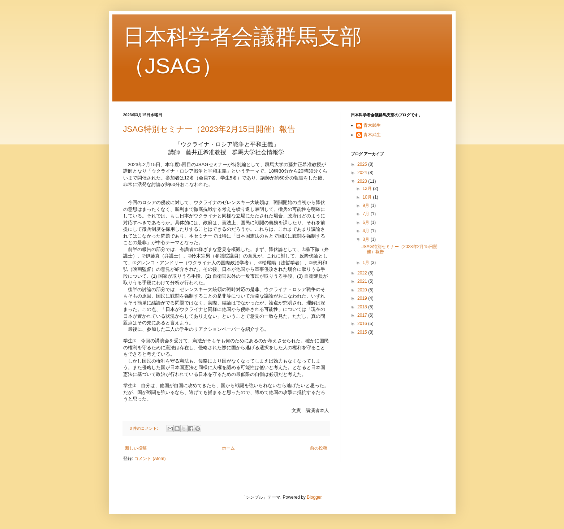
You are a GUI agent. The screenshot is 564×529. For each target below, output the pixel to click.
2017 (362, 315)
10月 (367, 197)
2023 (362, 181)
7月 (366, 213)
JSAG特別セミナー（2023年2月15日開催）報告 (209, 129)
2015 (362, 332)
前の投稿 (318, 448)
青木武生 (372, 125)
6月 (366, 222)
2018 (362, 306)
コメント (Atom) (149, 458)
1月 (366, 262)
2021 (362, 281)
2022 (362, 273)
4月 (366, 230)
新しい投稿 (136, 448)
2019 (362, 298)
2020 (362, 289)
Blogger (314, 497)
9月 (366, 205)
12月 (367, 188)
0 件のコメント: (144, 428)
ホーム (228, 448)
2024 (362, 172)
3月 (366, 239)
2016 (362, 323)
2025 (362, 164)
